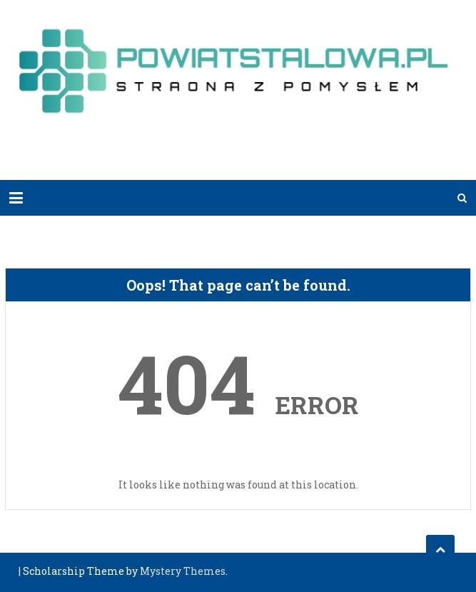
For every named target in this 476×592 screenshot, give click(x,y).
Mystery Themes (183, 571)
